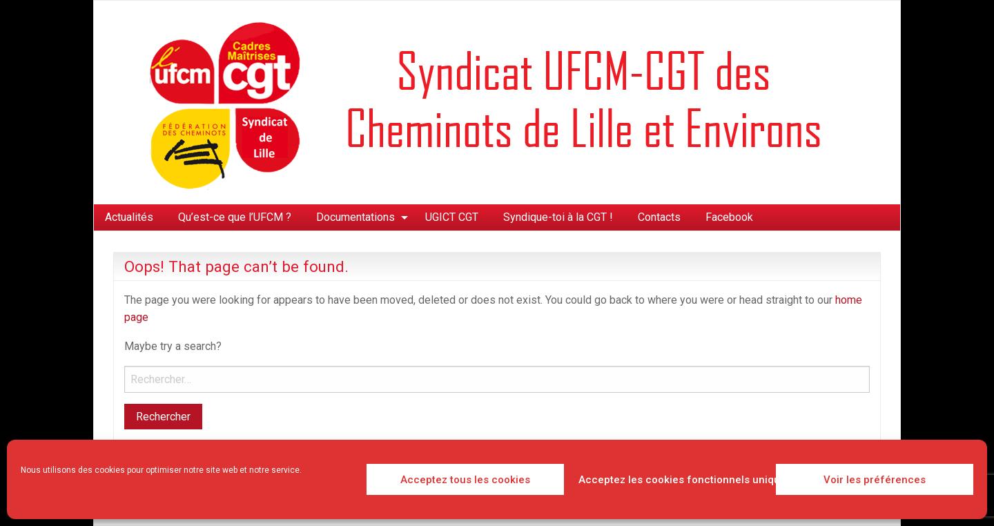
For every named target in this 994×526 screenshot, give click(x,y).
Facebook (729, 217)
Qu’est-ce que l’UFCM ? (234, 217)
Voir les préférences (875, 480)
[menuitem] (129, 217)
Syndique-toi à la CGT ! (558, 217)
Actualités (129, 217)
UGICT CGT (451, 217)
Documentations (355, 217)
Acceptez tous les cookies (465, 480)
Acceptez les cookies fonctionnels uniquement (673, 480)
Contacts (659, 217)
